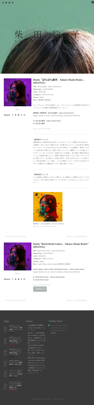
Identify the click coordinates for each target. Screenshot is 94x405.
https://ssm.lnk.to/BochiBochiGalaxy (44, 226)
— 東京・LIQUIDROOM (15, 387)
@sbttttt (53, 333)
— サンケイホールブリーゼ (16, 329)
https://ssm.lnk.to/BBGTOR (42, 129)
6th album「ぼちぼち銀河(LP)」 (78, 236)
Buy (18, 109)
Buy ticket (11, 333)
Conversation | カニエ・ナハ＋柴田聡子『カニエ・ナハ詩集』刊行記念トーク (36, 368)
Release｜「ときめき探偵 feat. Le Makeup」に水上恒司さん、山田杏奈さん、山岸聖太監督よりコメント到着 (36, 338)
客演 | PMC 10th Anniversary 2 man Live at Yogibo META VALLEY (36, 360)
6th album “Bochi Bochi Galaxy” (15, 236)
